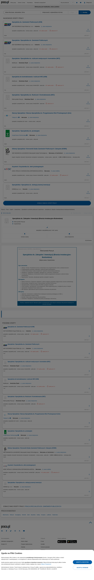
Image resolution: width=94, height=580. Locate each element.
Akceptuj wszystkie (82, 562)
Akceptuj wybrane (82, 567)
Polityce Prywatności (46, 564)
